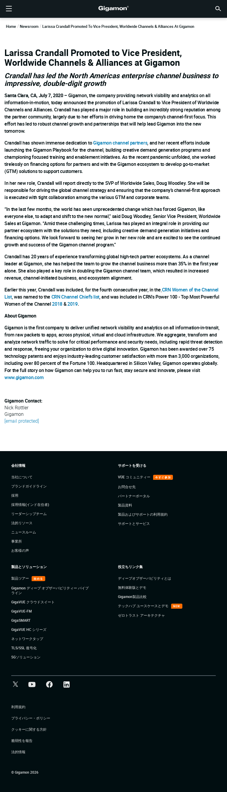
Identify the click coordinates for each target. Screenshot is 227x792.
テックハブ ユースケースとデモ (143, 605)
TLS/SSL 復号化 (24, 647)
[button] (218, 8)
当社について (22, 476)
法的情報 (18, 751)
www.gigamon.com (23, 377)
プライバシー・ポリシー (30, 718)
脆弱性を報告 (22, 740)
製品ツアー (20, 578)
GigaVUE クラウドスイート (33, 601)
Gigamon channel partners (120, 143)
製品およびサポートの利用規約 (143, 514)
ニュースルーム (23, 532)
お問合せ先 (127, 486)
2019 (72, 304)
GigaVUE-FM (21, 611)
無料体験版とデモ (132, 587)
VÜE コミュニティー (134, 476)
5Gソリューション (25, 657)
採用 (14, 495)
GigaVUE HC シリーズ (28, 629)
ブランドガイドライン (29, 486)
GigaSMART (20, 620)
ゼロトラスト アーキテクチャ (141, 615)
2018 (57, 304)
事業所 (16, 541)
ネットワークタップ (27, 638)
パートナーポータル (134, 495)
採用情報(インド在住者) (30, 504)
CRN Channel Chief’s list (75, 297)
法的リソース (22, 522)
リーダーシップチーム (29, 513)
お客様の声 (20, 550)
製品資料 (125, 505)
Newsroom (29, 26)
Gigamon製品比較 (132, 596)
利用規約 (18, 706)
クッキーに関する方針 (29, 729)
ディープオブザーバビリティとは (144, 578)
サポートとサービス (134, 523)
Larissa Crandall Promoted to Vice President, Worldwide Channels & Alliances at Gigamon (118, 26)
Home (11, 26)
